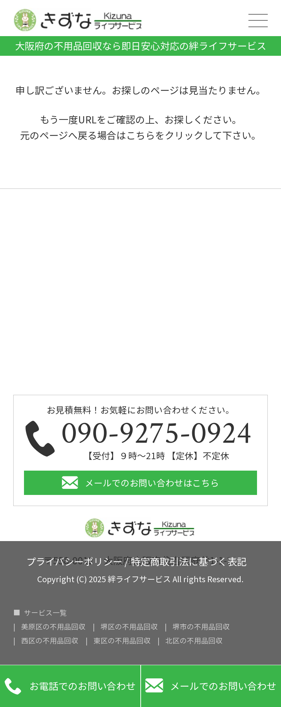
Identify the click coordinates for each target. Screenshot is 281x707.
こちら (140, 135)
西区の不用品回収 (49, 640)
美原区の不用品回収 (53, 626)
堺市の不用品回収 (201, 626)
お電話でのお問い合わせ (70, 686)
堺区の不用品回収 (129, 626)
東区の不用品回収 (122, 640)
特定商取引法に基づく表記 (189, 560)
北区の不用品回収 (194, 640)
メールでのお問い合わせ (210, 686)
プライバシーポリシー (74, 560)
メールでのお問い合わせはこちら (152, 482)
